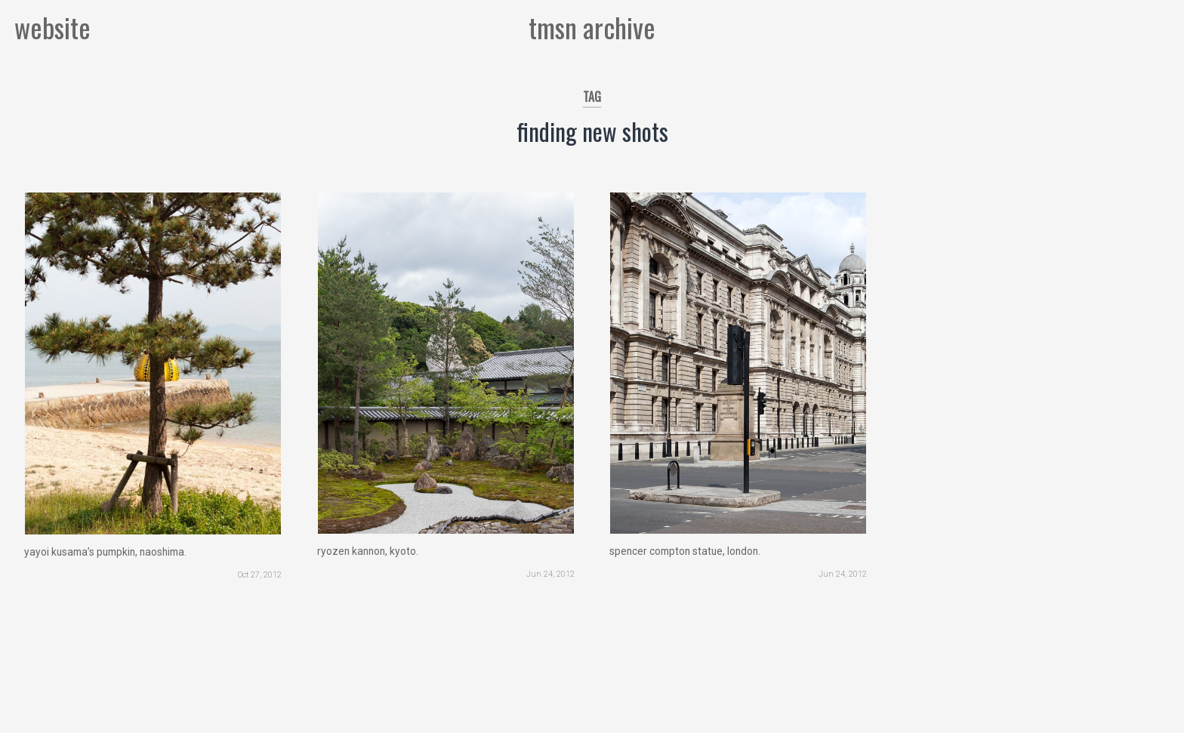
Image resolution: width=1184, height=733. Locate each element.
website (52, 27)
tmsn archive (592, 27)
